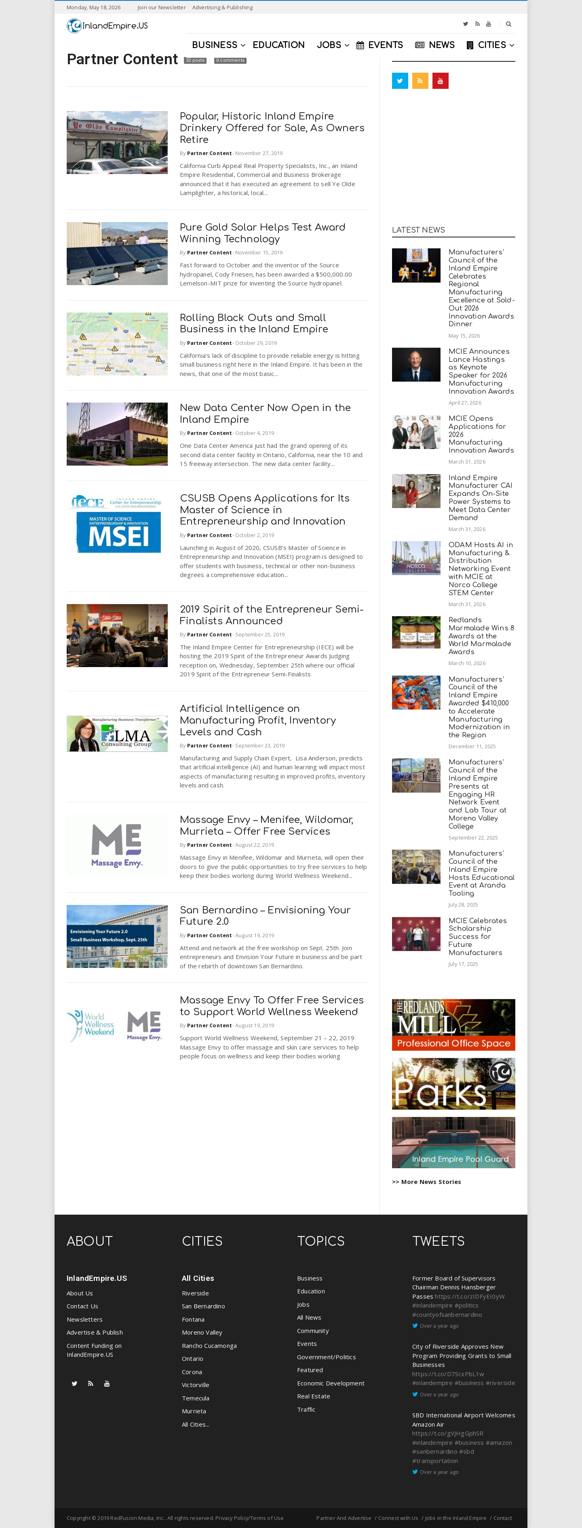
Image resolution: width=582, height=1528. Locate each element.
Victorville (195, 1385)
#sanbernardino (435, 1451)
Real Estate (313, 1396)
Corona (192, 1372)
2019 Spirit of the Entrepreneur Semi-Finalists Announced (272, 615)
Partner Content (124, 59)
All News (309, 1317)
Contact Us (82, 1306)
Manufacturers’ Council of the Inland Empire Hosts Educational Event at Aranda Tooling (482, 873)
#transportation (435, 1461)
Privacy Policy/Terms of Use (249, 1518)
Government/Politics (326, 1357)
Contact (502, 1518)
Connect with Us (398, 1518)
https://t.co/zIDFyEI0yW (470, 1296)
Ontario (192, 1358)
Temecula (196, 1398)
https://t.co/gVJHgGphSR (448, 1433)
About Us (80, 1293)
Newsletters (85, 1319)
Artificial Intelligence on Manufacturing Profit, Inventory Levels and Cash (258, 720)
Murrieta (194, 1411)
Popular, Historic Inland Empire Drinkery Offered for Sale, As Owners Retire (272, 128)
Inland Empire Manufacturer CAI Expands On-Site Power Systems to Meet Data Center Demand (480, 498)
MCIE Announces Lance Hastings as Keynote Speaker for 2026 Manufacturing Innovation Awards (481, 371)
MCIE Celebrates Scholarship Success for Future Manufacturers (478, 937)
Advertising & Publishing (222, 7)
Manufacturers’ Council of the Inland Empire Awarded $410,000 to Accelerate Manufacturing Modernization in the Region (479, 707)
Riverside (195, 1293)
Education (311, 1291)
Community (313, 1331)
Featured (310, 1370)
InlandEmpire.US (97, 1278)
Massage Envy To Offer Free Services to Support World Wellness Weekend (272, 1006)
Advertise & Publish (95, 1332)
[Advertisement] (453, 159)
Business (310, 1278)
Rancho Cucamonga (209, 1345)
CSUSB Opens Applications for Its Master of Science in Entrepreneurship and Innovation (265, 510)
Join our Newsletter (162, 7)
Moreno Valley (202, 1332)
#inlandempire (432, 1305)
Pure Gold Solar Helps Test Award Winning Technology (263, 233)
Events (307, 1343)
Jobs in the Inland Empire (456, 1518)
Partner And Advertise (343, 1518)
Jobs (303, 1304)
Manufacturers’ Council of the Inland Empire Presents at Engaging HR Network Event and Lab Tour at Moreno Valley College (477, 794)
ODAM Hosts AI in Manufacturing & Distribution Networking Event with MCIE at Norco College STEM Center (481, 569)
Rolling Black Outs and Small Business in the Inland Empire (254, 324)
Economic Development (331, 1383)
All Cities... (196, 1424)
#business (469, 1383)
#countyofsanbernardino (447, 1314)
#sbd (466, 1451)
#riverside (500, 1383)
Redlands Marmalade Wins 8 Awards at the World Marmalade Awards (481, 636)
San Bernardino (203, 1306)
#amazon (499, 1442)
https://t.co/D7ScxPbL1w (448, 1374)
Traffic (306, 1409)
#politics (467, 1305)
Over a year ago (439, 1325)
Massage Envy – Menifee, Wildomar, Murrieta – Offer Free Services (267, 825)
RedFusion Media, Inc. (137, 1518)
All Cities (198, 1278)
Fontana (193, 1319)
